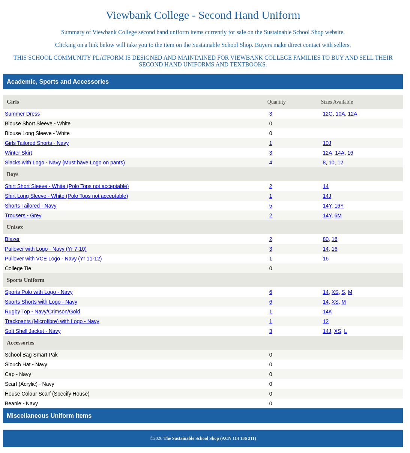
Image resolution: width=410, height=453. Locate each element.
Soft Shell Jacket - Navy (33, 331)
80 (326, 239)
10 (332, 163)
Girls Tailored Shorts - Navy (37, 143)
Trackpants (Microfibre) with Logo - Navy (52, 321)
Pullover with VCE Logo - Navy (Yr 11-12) (53, 259)
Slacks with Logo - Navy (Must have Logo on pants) (65, 163)
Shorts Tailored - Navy (30, 206)
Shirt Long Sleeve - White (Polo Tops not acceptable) (66, 196)
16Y (339, 206)
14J (327, 196)
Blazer (12, 239)
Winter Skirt (18, 153)
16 (350, 153)
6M (337, 215)
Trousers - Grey (23, 215)
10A (340, 114)
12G (328, 114)
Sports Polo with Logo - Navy (39, 292)
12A (352, 114)
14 (326, 186)
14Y (327, 206)
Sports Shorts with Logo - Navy (41, 302)
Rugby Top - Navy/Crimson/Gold (42, 312)
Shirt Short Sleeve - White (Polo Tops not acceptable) (67, 186)
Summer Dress (22, 114)
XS (335, 292)
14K (327, 312)
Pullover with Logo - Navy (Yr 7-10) (46, 249)
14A (339, 153)
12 (340, 163)
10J (327, 143)
